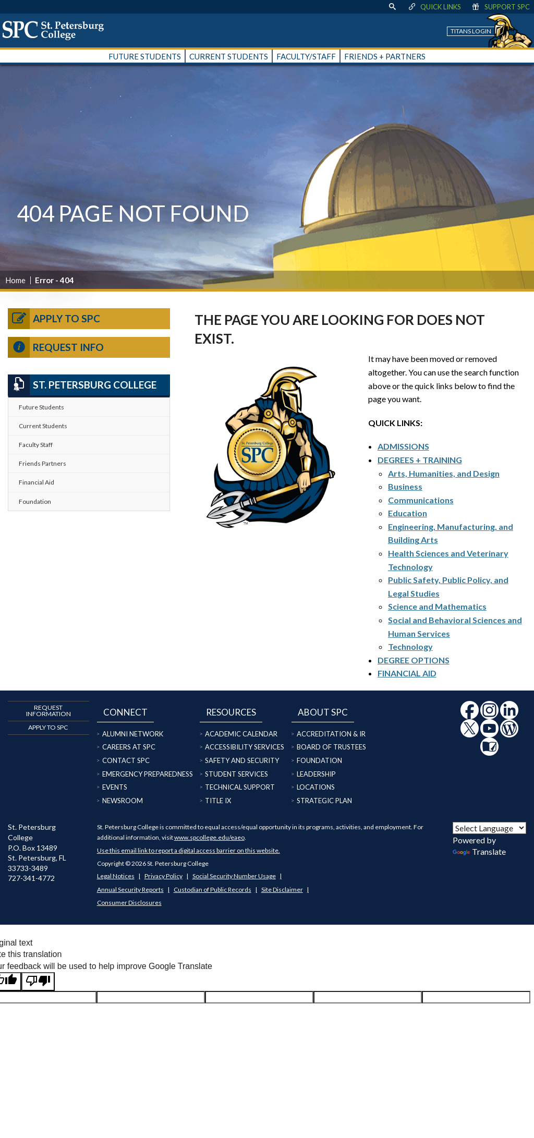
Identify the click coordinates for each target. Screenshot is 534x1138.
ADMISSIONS (403, 446)
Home (15, 280)
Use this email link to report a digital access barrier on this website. (188, 850)
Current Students (43, 426)
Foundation (35, 501)
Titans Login (471, 31)
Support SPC (500, 7)
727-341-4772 (31, 878)
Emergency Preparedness (147, 774)
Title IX (218, 800)
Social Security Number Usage (234, 876)
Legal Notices (116, 876)
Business (405, 486)
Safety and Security (242, 760)
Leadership (316, 774)
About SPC (323, 712)
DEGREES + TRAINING (420, 460)
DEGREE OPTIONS (414, 660)
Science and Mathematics (437, 606)
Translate (479, 851)
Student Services (236, 774)
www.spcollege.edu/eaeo (209, 837)
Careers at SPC (128, 747)
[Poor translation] (38, 981)
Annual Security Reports (130, 889)
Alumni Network (132, 734)
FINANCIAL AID (407, 673)
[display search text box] (392, 7)
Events (114, 787)
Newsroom (122, 800)
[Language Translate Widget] (489, 828)
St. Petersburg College (82, 384)
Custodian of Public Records (212, 889)
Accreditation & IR (331, 734)
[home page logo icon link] (57, 30)
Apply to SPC (54, 318)
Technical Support (240, 787)
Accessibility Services (244, 747)
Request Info (56, 347)
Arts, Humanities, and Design (444, 473)
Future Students (41, 407)
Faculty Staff (36, 445)
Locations (316, 787)
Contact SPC (126, 760)
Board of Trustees (331, 747)
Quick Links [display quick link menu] (434, 7)
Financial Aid (36, 482)
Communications (421, 500)
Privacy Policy (163, 876)
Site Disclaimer (282, 889)
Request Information (48, 711)
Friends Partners (42, 463)
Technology (410, 646)
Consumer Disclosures (129, 902)
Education (407, 513)
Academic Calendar (241, 734)
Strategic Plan (324, 800)
